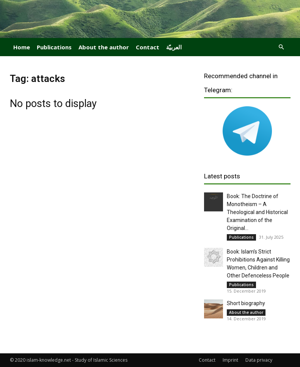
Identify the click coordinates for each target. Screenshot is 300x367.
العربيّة (174, 47)
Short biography (246, 303)
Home (21, 47)
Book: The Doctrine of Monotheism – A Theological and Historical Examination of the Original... (257, 212)
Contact (147, 47)
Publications (54, 47)
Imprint (230, 360)
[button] (281, 47)
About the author (104, 47)
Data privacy (258, 360)
